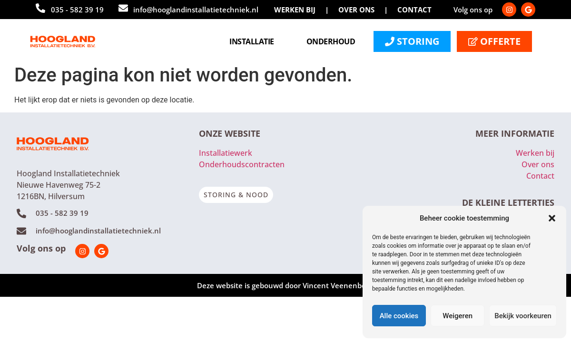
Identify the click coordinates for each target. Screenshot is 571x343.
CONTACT (414, 9)
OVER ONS (356, 9)
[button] (552, 218)
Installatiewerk (225, 153)
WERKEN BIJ (294, 9)
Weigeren (458, 316)
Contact (540, 176)
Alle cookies (399, 316)
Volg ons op (41, 248)
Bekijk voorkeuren (522, 316)
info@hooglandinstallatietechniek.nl (195, 9)
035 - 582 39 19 (77, 9)
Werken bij (535, 153)
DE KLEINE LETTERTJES (508, 202)
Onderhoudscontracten (242, 164)
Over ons (538, 164)
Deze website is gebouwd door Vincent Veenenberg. (285, 285)
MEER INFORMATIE (514, 133)
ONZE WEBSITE (229, 133)
